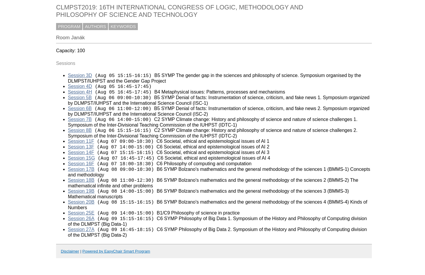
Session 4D (80, 88)
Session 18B (81, 192)
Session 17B (81, 180)
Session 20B (81, 216)
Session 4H (80, 94)
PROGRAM (69, 26)
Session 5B (80, 101)
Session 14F (81, 161)
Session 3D (80, 76)
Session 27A (81, 246)
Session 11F (81, 148)
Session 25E (81, 227)
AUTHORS (95, 26)
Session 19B (81, 204)
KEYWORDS (123, 26)
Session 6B (80, 112)
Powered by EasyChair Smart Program (116, 268)
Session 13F (81, 154)
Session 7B (80, 124)
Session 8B (80, 136)
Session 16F (81, 174)
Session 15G (81, 167)
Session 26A (81, 234)
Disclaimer (70, 268)
